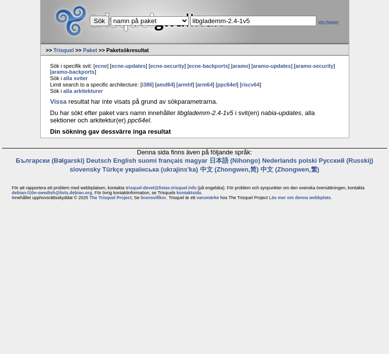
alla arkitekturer (83, 91)
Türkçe (113, 169)
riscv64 (250, 85)
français (170, 160)
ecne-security (167, 66)
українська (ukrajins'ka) (161, 169)
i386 (147, 85)
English (124, 160)
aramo (241, 66)
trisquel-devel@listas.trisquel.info (161, 187)
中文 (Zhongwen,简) (229, 169)
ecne (101, 66)
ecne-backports (208, 66)
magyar (196, 160)
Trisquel (63, 50)
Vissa (58, 101)
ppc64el (227, 85)
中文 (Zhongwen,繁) (289, 169)
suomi (147, 160)
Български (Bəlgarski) (50, 160)
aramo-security (314, 66)
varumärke (208, 197)
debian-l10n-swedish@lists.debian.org (52, 192)
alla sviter (75, 78)
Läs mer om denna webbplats (300, 197)
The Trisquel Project (110, 197)
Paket (90, 50)
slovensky (85, 169)
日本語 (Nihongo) (234, 160)
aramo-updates (272, 66)
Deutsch (98, 160)
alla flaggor (328, 22)
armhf (185, 85)
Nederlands (279, 160)
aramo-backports (73, 72)
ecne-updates (128, 66)
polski (308, 160)
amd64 (164, 85)
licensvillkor (153, 197)
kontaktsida (189, 192)
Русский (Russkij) (346, 160)
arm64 (205, 85)
